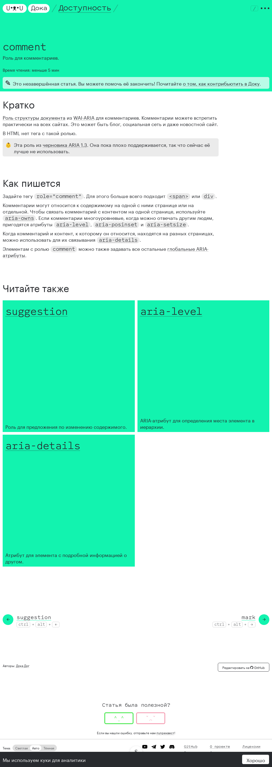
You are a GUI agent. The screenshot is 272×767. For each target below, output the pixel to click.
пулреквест (165, 732)
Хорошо (255, 759)
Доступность (84, 8)
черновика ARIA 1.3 (65, 144)
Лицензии (251, 747)
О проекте (220, 747)
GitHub (190, 747)
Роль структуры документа (34, 117)
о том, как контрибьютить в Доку (221, 83)
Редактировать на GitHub (243, 667)
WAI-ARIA (83, 117)
